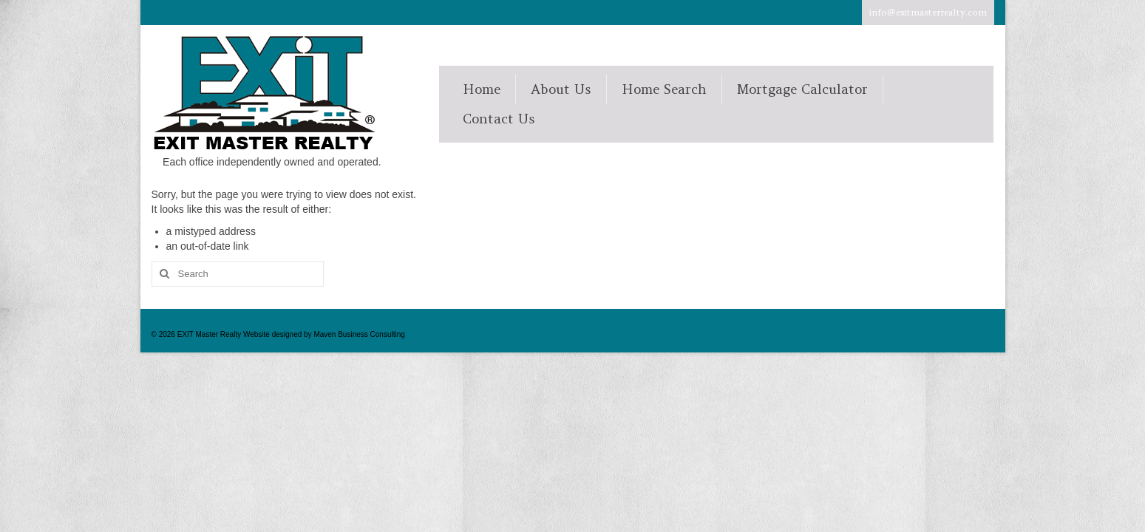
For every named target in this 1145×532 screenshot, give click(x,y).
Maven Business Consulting (358, 334)
